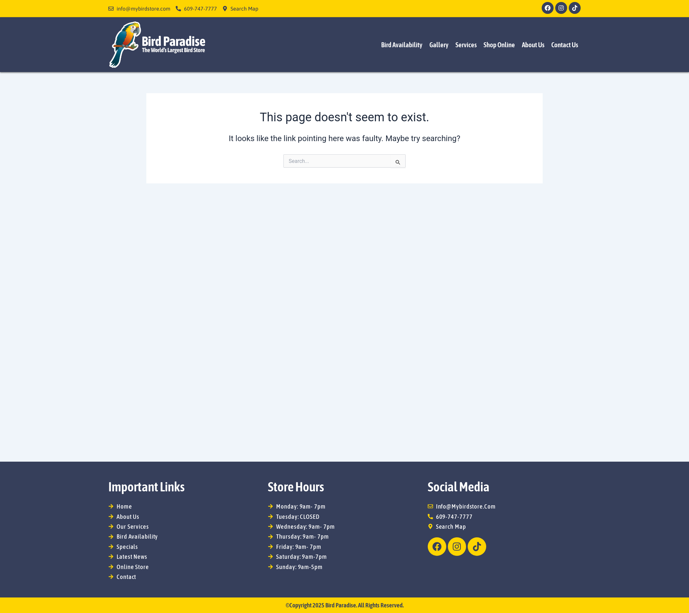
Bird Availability (401, 45)
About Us (533, 45)
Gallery (439, 45)
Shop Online (499, 45)
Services (466, 45)
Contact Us (564, 45)
